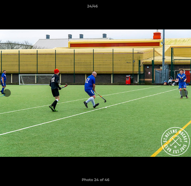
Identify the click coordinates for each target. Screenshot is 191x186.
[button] (172, 7)
